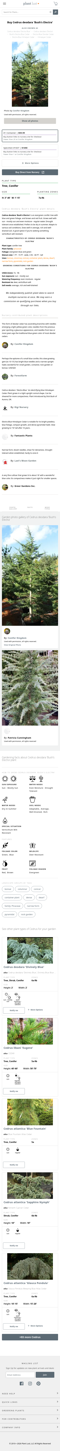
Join (45, 1374)
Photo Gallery (12, 508)
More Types (47, 508)
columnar (18, 258)
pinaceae (17, 248)
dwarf (51, 258)
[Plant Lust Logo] (31, 3)
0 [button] (56, 3)
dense (45, 258)
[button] (50, 12)
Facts (30, 507)
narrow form (7, 261)
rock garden (28, 261)
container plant (35, 258)
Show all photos (30, 120)
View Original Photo (12, 645)
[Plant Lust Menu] (4, 4)
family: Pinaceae (12, 906)
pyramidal (18, 261)
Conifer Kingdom (17, 638)
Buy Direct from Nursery (30, 172)
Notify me (14, 1010)
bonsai (10, 258)
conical (26, 258)
